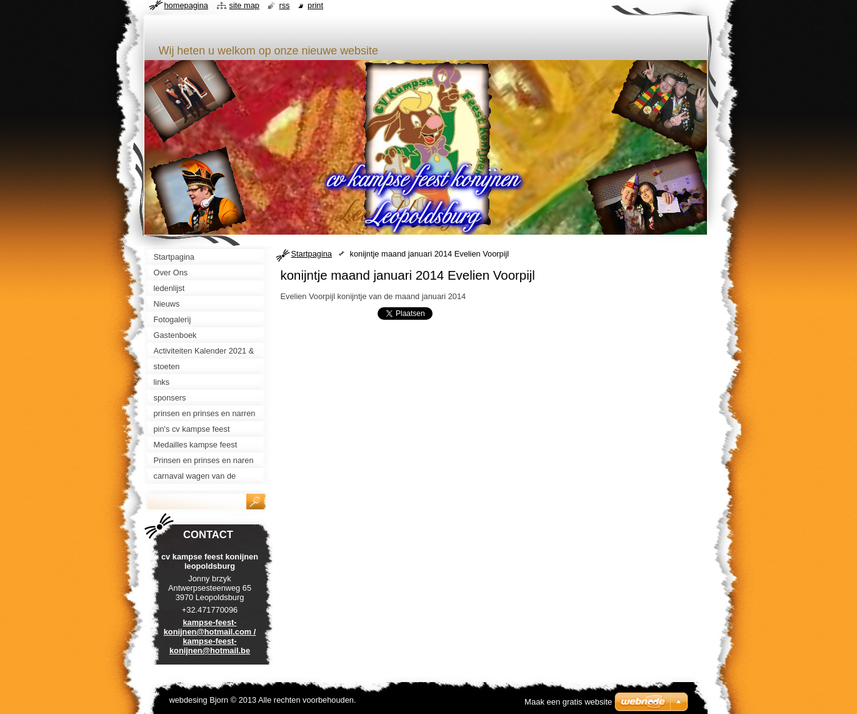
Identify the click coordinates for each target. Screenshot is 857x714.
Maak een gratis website (568, 701)
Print (315, 5)
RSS (284, 5)
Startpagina (311, 253)
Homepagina (186, 5)
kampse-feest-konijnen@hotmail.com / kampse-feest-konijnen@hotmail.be (210, 636)
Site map (244, 5)
